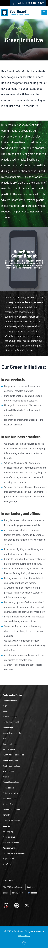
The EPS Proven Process (13, 887)
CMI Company (24, 935)
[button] (33, 13)
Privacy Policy (17, 892)
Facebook (34, 892)
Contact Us (31, 887)
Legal (5, 892)
